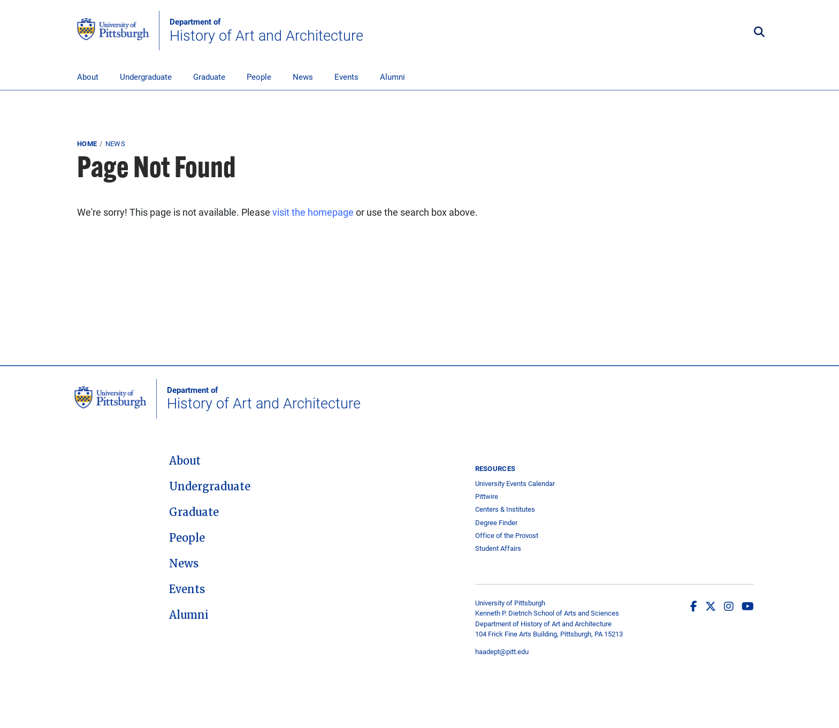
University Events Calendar (515, 483)
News (303, 76)
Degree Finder (496, 522)
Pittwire (486, 496)
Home (87, 143)
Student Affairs (498, 548)
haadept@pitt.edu (502, 651)
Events (346, 76)
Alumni (392, 76)
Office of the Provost (506, 535)
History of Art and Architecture (266, 30)
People (259, 76)
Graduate (209, 76)
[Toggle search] (759, 32)
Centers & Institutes (505, 509)
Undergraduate (146, 76)
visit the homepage (313, 212)
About (87, 76)
